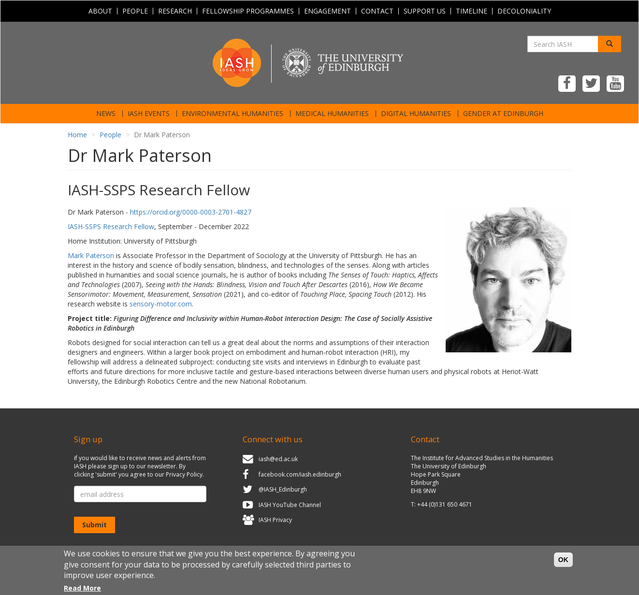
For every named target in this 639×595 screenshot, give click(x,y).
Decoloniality (524, 11)
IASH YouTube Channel (290, 505)
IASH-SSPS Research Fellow (111, 226)
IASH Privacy (275, 520)
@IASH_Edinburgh (283, 489)
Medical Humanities (332, 113)
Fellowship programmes (248, 11)
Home (77, 134)
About (100, 11)
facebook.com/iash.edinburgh (300, 474)
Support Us (425, 11)
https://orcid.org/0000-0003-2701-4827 (190, 212)
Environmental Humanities (232, 113)
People (135, 11)
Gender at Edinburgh (503, 113)
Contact (377, 11)
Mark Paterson (91, 255)
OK (563, 563)
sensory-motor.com (161, 303)
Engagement (327, 11)
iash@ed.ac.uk (278, 459)
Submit (94, 524)
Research (175, 11)
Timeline (471, 11)
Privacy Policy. (185, 474)
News (106, 113)
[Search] (609, 44)
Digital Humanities (416, 113)
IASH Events (149, 113)
